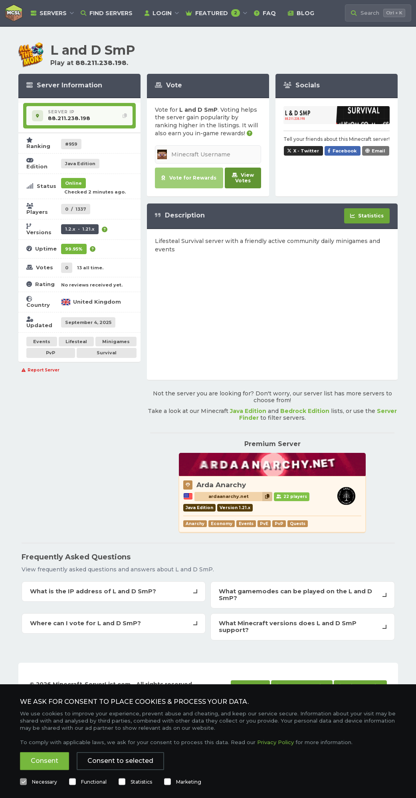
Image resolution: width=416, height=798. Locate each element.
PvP (50, 353)
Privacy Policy (275, 742)
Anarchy (195, 523)
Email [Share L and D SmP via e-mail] (378, 151)
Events (41, 341)
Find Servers (107, 13)
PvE (264, 523)
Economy (221, 523)
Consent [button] (44, 760)
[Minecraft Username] (208, 154)
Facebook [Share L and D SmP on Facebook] (345, 151)
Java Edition (248, 411)
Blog (301, 13)
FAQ (265, 13)
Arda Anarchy (221, 485)
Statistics (141, 782)
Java (80, 163)
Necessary (44, 782)
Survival (107, 353)
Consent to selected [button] (120, 760)
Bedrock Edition (304, 411)
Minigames (116, 341)
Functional (94, 782)
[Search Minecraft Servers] (378, 13)
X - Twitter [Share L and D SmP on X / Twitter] (306, 151)
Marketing (188, 782)
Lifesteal (76, 341)
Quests (297, 523)
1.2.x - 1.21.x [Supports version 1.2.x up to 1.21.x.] (80, 229)
